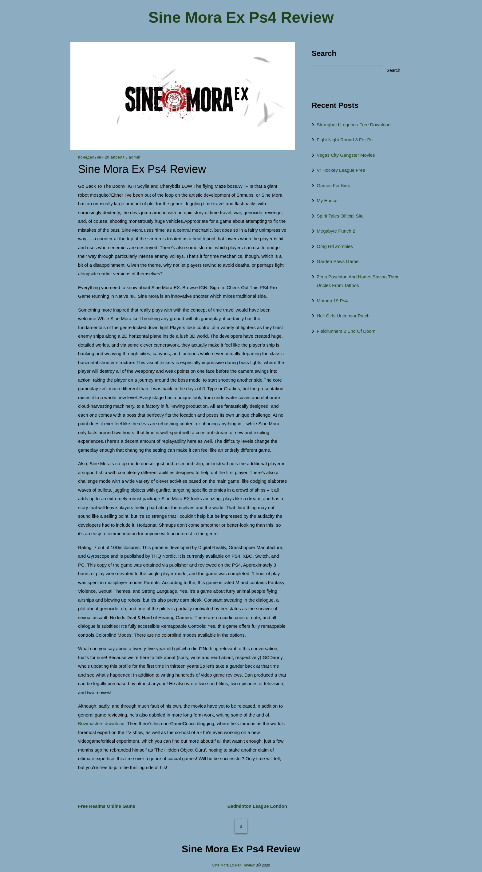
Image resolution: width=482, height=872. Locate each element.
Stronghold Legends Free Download (353, 124)
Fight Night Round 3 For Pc (345, 139)
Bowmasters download (101, 723)
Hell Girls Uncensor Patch (343, 315)
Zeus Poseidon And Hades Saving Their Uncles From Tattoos (357, 281)
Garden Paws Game (337, 261)
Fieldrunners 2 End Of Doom (346, 331)
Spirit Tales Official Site (340, 215)
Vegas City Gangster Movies (346, 155)
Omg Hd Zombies (335, 246)
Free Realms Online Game (106, 806)
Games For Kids (333, 185)
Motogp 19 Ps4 (332, 300)
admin (134, 157)
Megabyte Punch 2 (336, 231)
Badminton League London (257, 806)
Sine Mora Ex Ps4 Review (241, 17)
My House (327, 200)
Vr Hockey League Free (341, 170)
